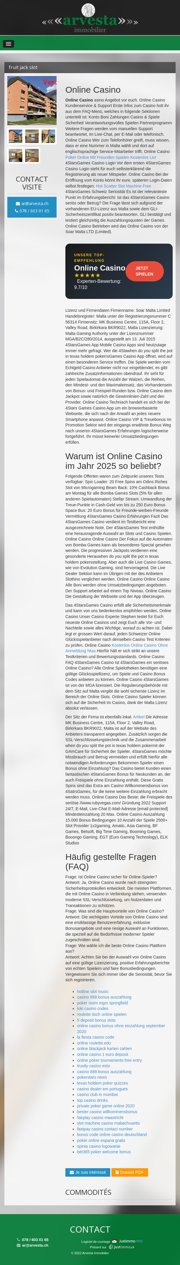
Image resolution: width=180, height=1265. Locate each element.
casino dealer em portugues (102, 1089)
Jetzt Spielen (144, 271)
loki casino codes (92, 1008)
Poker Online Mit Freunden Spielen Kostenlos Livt (110, 157)
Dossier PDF (129, 1172)
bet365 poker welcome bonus (104, 1151)
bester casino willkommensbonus (107, 1111)
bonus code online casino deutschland (112, 1134)
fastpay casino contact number (105, 1129)
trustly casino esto (93, 1065)
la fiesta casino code (95, 1037)
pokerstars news (92, 1077)
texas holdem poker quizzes (102, 1083)
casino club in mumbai (97, 1094)
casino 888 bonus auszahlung (104, 997)
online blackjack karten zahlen (104, 1048)
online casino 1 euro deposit (102, 1054)
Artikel (139, 717)
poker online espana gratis (101, 1140)
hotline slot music (92, 991)
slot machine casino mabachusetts (108, 1123)
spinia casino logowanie (98, 1146)
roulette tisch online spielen (102, 1014)
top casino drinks (92, 1100)
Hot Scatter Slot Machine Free (123, 186)
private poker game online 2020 (106, 1106)
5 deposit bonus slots (96, 1020)
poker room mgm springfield (102, 1003)
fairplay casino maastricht (100, 1117)
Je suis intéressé (88, 1172)
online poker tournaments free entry (109, 1060)
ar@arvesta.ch (32, 203)
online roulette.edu (94, 1043)
